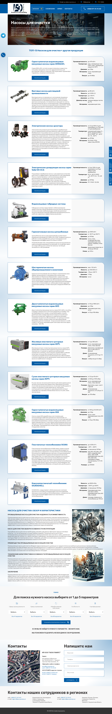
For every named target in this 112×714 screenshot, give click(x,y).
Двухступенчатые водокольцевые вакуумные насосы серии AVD (47, 305)
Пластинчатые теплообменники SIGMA (50, 444)
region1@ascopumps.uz (19, 699)
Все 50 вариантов (75, 616)
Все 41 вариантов (17, 616)
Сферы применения (36, 604)
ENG (102, 2)
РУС (99, 2)
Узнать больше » (40, 78)
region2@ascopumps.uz (68, 699)
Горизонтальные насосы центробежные (50, 232)
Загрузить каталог (110, 165)
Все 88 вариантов (56, 616)
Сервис (59, 8)
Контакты (68, 8)
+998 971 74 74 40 (94, 9)
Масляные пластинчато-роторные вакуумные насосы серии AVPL (47, 342)
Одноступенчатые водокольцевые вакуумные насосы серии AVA (48, 411)
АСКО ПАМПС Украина (49, 674)
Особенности (75, 604)
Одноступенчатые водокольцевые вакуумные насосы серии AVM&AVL (48, 62)
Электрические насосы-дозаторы (47, 126)
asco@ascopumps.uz (70, 2)
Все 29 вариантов (95, 616)
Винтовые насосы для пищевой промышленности (46, 92)
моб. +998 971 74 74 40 (49, 668)
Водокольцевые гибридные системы (49, 204)
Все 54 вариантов (36, 616)
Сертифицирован (95, 604)
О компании (50, 8)
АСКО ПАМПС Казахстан (49, 672)
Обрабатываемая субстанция (56, 605)
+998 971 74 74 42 (65, 697)
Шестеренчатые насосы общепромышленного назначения (47, 268)
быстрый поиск (110, 179)
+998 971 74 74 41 (16, 697)
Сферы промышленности (17, 604)
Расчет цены (110, 151)
